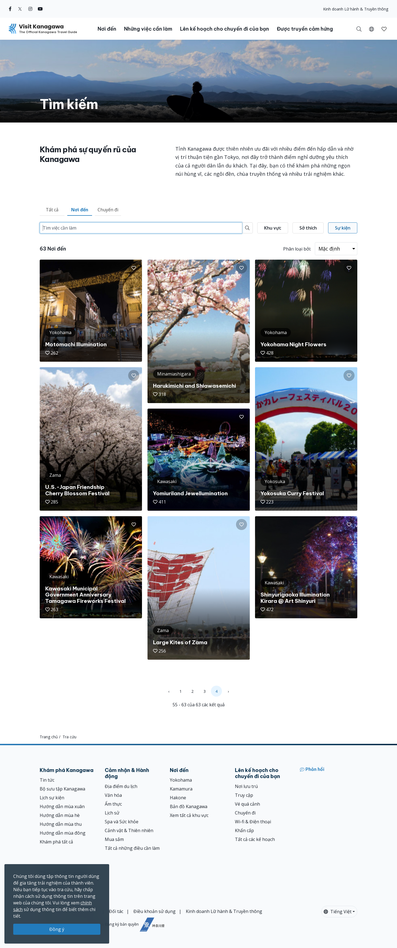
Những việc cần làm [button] (148, 29)
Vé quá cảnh (247, 804)
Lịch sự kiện (52, 798)
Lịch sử (112, 813)
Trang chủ (49, 736)
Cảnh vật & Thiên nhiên (129, 830)
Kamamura (181, 789)
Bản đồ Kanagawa (188, 806)
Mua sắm (114, 839)
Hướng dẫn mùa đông (62, 833)
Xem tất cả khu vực (189, 815)
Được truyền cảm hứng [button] (305, 29)
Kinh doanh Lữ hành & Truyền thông (355, 9)
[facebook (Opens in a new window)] (10, 9)
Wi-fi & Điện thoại (253, 822)
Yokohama (181, 780)
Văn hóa (113, 795)
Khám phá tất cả (56, 842)
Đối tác (116, 911)
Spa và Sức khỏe (121, 822)
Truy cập (244, 795)
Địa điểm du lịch (121, 786)
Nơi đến (79, 210)
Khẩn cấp (244, 830)
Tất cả (52, 210)
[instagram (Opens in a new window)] (30, 9)
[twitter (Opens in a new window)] (20, 9)
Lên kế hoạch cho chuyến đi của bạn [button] (224, 29)
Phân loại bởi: (297, 249)
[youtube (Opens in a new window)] (40, 9)
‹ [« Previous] (168, 691)
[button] (371, 29)
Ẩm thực (113, 804)
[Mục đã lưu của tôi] (384, 29)
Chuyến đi (108, 210)
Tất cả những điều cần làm (132, 848)
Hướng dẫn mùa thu (61, 824)
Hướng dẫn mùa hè (60, 815)
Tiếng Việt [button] (338, 912)
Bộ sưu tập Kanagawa (62, 789)
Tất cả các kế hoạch (255, 839)
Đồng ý (56, 929)
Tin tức (47, 780)
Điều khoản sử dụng (154, 911)
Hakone (178, 798)
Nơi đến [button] (107, 29)
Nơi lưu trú (246, 786)
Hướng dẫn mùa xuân (62, 806)
